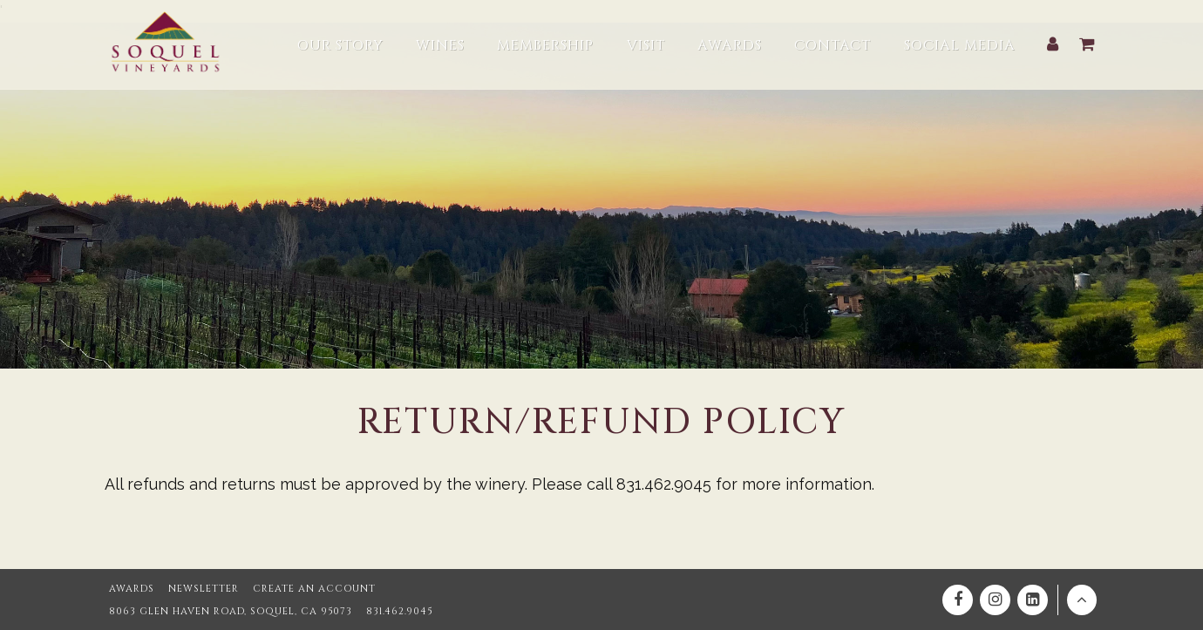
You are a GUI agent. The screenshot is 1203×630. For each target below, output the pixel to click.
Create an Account (314, 588)
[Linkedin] (1032, 600)
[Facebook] (957, 600)
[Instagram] (995, 600)
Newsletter (203, 588)
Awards (131, 588)
